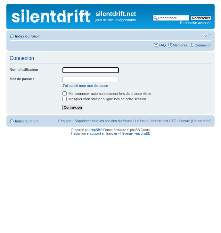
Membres (180, 45)
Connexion (202, 45)
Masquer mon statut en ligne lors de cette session (104, 99)
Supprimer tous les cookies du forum (103, 121)
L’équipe (64, 121)
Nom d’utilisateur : (25, 69)
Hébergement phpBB (135, 133)
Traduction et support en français (94, 133)
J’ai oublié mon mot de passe (85, 85)
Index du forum (27, 36)
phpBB (95, 130)
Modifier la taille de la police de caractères (206, 35)
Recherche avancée (195, 23)
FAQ (162, 45)
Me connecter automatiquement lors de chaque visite (106, 94)
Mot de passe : (22, 79)
